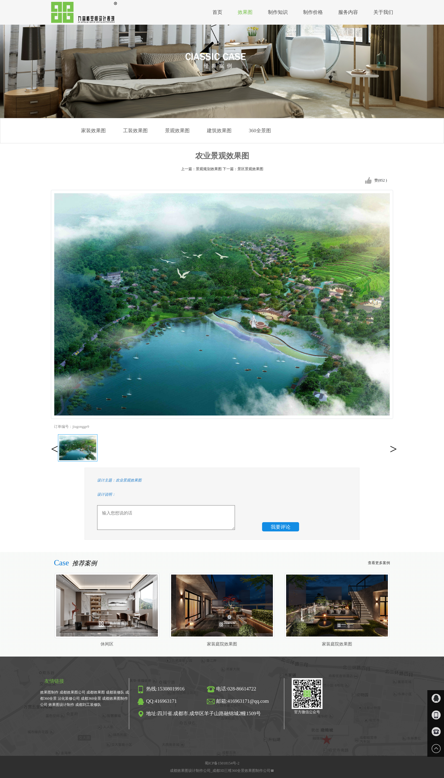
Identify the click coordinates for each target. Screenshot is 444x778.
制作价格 (313, 12)
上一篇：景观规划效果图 (202, 169)
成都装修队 (115, 692)
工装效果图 (135, 130)
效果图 (245, 12)
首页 (217, 12)
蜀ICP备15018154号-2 (222, 763)
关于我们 (383, 12)
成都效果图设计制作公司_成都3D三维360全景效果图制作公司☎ (222, 770)
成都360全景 (91, 698)
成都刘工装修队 (88, 704)
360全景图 (260, 130)
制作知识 (278, 12)
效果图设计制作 (61, 704)
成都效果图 (95, 692)
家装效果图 (93, 130)
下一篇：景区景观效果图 (243, 169)
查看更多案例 (379, 563)
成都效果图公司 (72, 692)
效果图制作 (49, 692)
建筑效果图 (219, 130)
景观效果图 (177, 130)
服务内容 (348, 12)
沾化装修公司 (69, 698)
